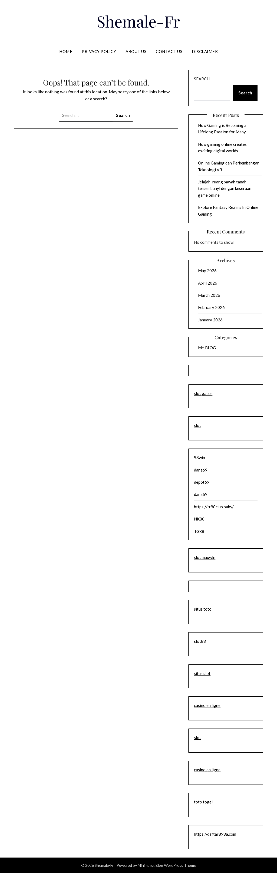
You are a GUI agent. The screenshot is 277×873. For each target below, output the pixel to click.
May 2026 (207, 270)
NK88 (199, 518)
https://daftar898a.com (215, 834)
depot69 (201, 482)
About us (136, 51)
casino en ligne (207, 705)
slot (197, 425)
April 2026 (207, 283)
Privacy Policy (99, 51)
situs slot (202, 673)
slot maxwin (204, 557)
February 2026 (211, 307)
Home (65, 51)
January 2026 (210, 319)
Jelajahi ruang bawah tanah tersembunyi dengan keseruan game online (224, 188)
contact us (169, 51)
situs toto (203, 609)
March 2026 (209, 295)
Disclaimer (205, 51)
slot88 (200, 641)
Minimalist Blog (150, 865)
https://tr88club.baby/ (214, 506)
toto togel (203, 801)
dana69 (200, 469)
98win (199, 457)
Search (202, 78)
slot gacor (203, 393)
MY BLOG (207, 347)
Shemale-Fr (138, 21)
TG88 (199, 531)
